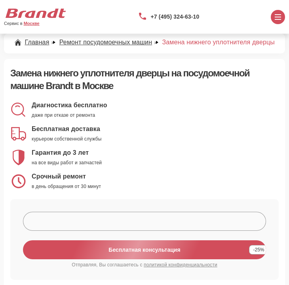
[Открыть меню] (278, 17)
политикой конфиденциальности (180, 265)
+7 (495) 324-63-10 (175, 16)
